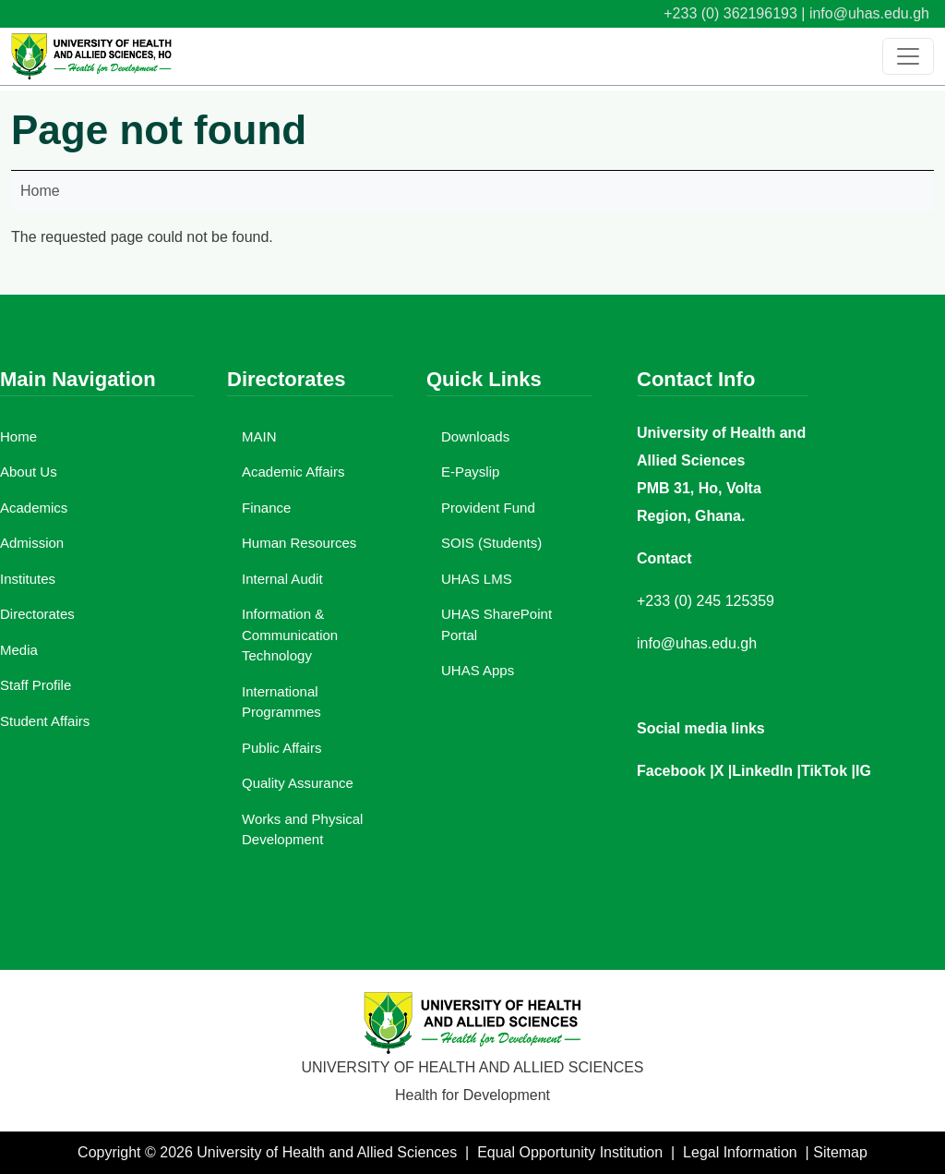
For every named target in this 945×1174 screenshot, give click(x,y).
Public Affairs (281, 748)
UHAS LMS (476, 579)
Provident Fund (488, 507)
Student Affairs (45, 721)
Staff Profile (35, 685)
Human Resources (299, 543)
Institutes (27, 579)
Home (40, 191)
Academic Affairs (293, 471)
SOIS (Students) (491, 543)
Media (19, 650)
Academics (33, 507)
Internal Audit (282, 579)
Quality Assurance (297, 783)
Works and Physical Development (302, 829)
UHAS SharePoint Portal (496, 624)
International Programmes (281, 702)
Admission (32, 543)
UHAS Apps (477, 670)
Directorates (37, 614)
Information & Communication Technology (290, 634)
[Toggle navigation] (908, 56)
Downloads (475, 436)
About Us (28, 471)
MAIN (259, 436)
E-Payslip (470, 471)
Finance (266, 507)
